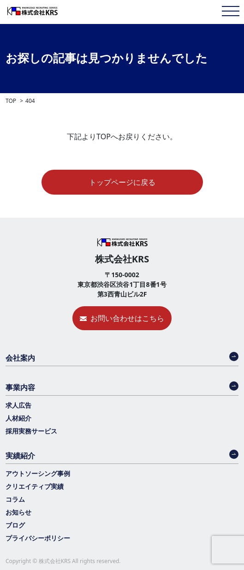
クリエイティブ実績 (35, 486)
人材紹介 (18, 418)
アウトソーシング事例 (38, 473)
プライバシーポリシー (38, 538)
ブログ (15, 525)
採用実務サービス (31, 431)
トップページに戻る (122, 182)
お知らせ (18, 512)
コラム (15, 499)
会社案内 (20, 358)
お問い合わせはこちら (127, 318)
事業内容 (20, 387)
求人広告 (18, 405)
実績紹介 (20, 456)
